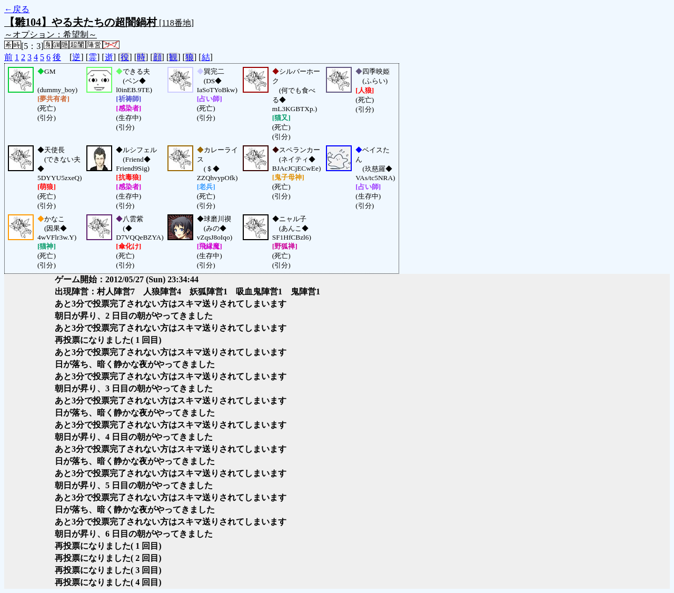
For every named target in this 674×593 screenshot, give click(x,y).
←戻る (16, 9)
